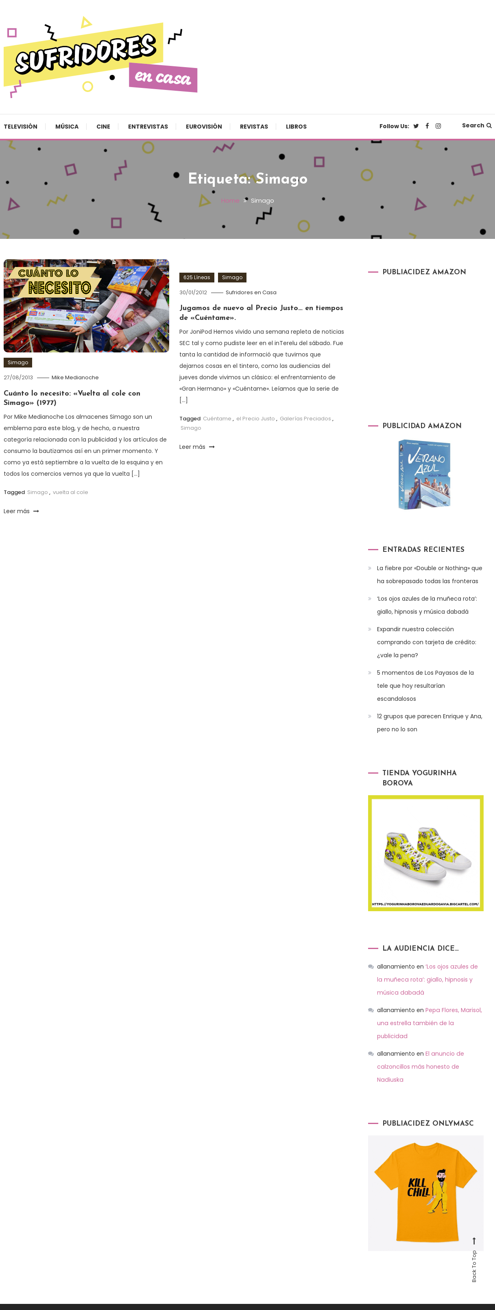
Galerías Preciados (305, 418)
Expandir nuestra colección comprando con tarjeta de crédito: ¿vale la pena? (426, 642)
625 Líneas (196, 276)
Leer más (21, 511)
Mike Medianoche (75, 377)
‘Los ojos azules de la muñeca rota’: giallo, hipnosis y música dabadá (427, 604)
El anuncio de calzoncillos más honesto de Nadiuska (420, 1054)
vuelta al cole (70, 492)
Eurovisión (204, 126)
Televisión (20, 126)
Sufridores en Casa (251, 292)
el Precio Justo (255, 418)
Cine (103, 126)
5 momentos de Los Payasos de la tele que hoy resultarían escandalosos (425, 685)
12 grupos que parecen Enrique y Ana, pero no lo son (429, 722)
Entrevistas (148, 126)
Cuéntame (217, 418)
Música (67, 126)
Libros (296, 126)
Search (477, 125)
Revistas (254, 126)
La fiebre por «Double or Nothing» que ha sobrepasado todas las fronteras (429, 574)
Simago (18, 362)
